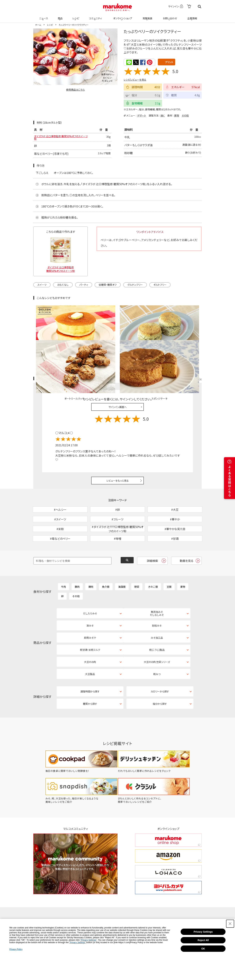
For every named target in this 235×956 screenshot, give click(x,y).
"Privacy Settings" (88, 940)
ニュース (43, 16)
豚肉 (77, 571)
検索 (199, 6)
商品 (59, 16)
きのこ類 (153, 571)
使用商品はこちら (75, 89)
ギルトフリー (159, 288)
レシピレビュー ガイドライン (189, 344)
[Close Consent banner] (230, 924)
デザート (141, 115)
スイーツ (41, 288)
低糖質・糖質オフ (108, 288)
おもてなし (63, 288)
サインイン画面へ (118, 373)
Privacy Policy (16, 949)
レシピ (75, 16)
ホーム (38, 24)
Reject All (203, 940)
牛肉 (63, 571)
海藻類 (122, 571)
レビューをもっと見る (117, 446)
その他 (185, 115)
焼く (162, 115)
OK (203, 948)
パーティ (83, 288)
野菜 (136, 571)
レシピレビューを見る (135, 79)
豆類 (169, 571)
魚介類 (105, 571)
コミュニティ (95, 16)
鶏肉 (90, 571)
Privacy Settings (203, 931)
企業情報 (192, 16)
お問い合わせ (169, 16)
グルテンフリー (135, 288)
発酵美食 (147, 16)
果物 (176, 115)
